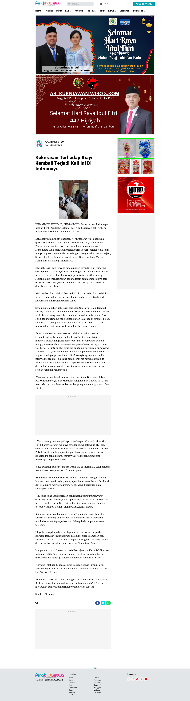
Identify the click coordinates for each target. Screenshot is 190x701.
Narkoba (72, 692)
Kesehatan (127, 10)
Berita (60, 10)
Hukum (71, 690)
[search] (80, 4)
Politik (104, 10)
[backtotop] (95, 669)
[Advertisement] (73, 415)
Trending (49, 10)
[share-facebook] (97, 603)
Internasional (142, 10)
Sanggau (97, 688)
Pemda (96, 678)
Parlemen (80, 10)
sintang (97, 690)
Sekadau (72, 683)
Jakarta (72, 695)
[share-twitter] (102, 603)
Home (38, 10)
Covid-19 (97, 685)
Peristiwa (93, 10)
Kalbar (69, 10)
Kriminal (115, 10)
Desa (70, 685)
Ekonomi (97, 692)
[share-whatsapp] (108, 603)
